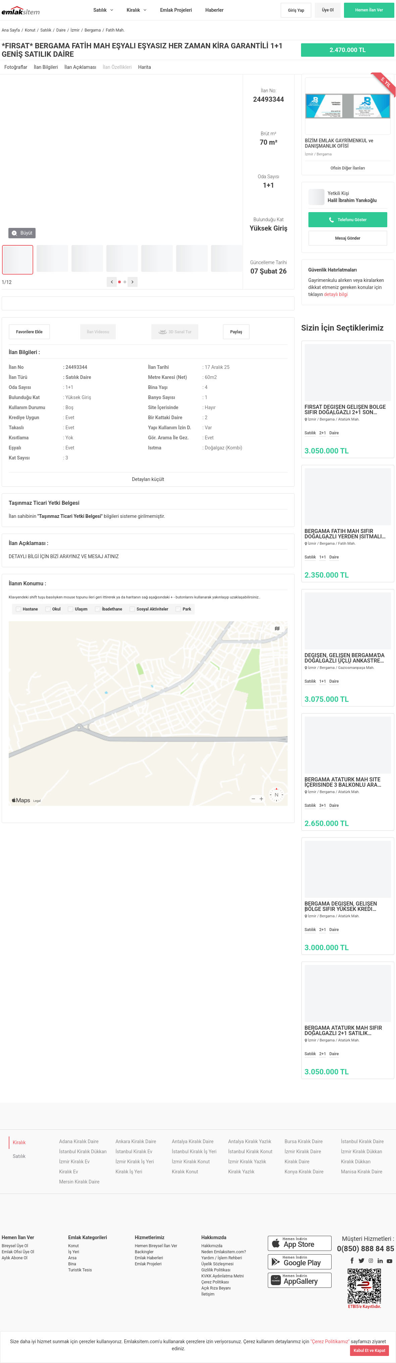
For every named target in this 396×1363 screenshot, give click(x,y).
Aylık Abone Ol (15, 1258)
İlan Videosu (98, 332)
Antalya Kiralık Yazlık (249, 1141)
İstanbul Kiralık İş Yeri (194, 1151)
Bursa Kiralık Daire (304, 1141)
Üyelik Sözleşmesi (217, 1264)
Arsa (72, 1258)
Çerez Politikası (215, 1282)
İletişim (207, 1294)
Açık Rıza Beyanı (216, 1288)
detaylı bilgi (336, 294)
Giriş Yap (296, 10)
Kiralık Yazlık (241, 1171)
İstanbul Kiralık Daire (362, 1141)
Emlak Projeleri (148, 1264)
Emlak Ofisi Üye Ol (18, 1252)
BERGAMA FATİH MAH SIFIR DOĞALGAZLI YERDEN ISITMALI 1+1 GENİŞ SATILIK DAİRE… (343, 534)
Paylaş (236, 332)
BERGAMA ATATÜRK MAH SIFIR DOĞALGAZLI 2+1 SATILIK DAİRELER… (343, 1030)
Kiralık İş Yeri (128, 1171)
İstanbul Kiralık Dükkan (83, 1151)
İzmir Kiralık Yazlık (247, 1161)
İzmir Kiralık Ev (74, 1161)
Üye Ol (328, 10)
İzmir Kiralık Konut (191, 1161)
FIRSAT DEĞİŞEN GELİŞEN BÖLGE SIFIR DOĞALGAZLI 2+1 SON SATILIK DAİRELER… (345, 409)
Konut (73, 1246)
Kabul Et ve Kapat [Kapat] (369, 1350)
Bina (72, 1264)
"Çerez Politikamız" (330, 1341)
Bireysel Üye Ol (15, 1246)
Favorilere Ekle (29, 332)
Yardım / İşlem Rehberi (221, 1258)
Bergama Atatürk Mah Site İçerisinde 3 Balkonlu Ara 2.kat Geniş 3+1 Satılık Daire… (346, 782)
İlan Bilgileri (46, 67)
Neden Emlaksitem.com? (223, 1252)
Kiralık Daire (297, 1161)
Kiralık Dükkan (355, 1161)
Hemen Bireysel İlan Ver (156, 1246)
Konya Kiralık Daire (304, 1171)
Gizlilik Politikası (216, 1270)
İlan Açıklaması (80, 67)
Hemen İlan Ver (369, 10)
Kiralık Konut (185, 1171)
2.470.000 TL (348, 49)
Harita (144, 67)
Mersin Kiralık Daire (79, 1181)
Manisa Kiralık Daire (361, 1171)
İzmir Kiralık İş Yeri (134, 1161)
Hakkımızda (211, 1246)
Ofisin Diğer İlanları (348, 168)
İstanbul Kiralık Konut (250, 1151)
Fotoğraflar (16, 67)
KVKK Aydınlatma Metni (222, 1276)
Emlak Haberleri (149, 1258)
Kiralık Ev (68, 1171)
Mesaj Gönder (347, 238)
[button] (119, 282)
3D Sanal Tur (174, 332)
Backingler (144, 1252)
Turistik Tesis (80, 1270)
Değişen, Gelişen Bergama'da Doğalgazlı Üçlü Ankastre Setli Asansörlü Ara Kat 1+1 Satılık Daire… (345, 658)
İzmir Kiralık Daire (303, 1151)
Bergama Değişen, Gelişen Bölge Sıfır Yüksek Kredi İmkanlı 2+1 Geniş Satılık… (341, 906)
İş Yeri (73, 1252)
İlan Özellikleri (118, 67)
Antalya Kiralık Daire (192, 1141)
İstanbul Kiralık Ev (133, 1151)
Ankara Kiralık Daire (135, 1141)
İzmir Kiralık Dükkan (361, 1151)
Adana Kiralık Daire (78, 1141)
